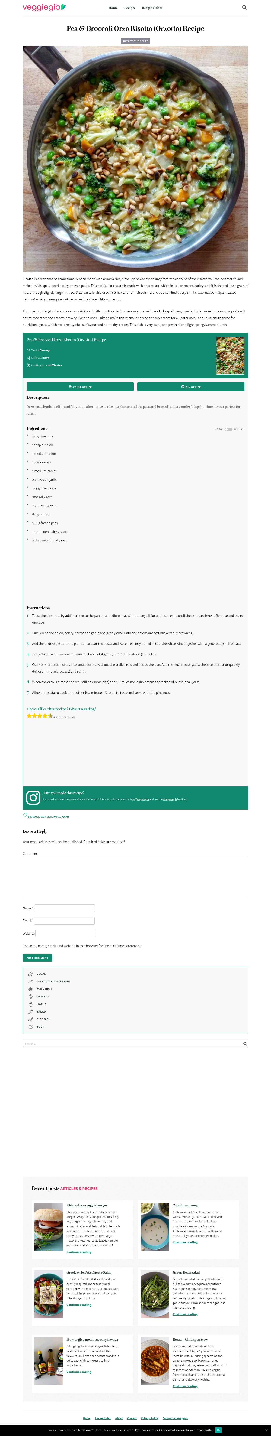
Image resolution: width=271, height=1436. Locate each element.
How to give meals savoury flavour (92, 1339)
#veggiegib (170, 799)
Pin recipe (191, 387)
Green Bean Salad (186, 1272)
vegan (65, 816)
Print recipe (80, 387)
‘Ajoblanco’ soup (185, 1205)
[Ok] (266, 1430)
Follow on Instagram (175, 1418)
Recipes (130, 8)
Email (28, 920)
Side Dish (44, 1019)
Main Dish (44, 989)
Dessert (43, 996)
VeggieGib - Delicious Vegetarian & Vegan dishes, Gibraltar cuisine (44, 7)
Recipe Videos (152, 8)
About (119, 1418)
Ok (218, 1430)
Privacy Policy (149, 1418)
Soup (40, 1027)
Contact (132, 1418)
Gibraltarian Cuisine (53, 981)
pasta (56, 816)
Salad (41, 1012)
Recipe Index (103, 1418)
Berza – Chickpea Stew (190, 1339)
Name (28, 908)
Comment (30, 853)
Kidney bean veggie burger (86, 1205)
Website (29, 933)
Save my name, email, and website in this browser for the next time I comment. (83, 945)
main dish (46, 816)
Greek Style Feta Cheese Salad (89, 1272)
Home (113, 8)
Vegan (41, 974)
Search (244, 7)
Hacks (41, 1004)
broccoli (33, 816)
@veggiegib (141, 799)
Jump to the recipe (135, 41)
